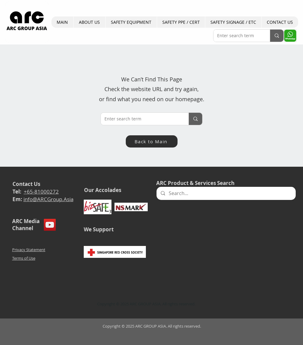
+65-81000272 (41, 191)
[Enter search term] (237, 36)
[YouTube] (50, 225)
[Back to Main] (152, 141)
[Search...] (226, 193)
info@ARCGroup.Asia (48, 199)
